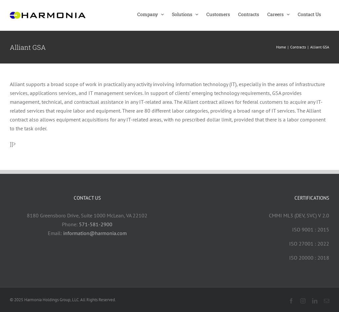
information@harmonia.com (95, 233)
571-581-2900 (95, 224)
